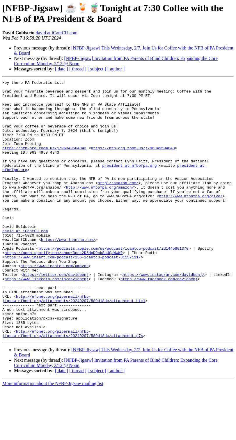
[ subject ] (97, 68)
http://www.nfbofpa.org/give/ (190, 219)
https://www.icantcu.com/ (68, 271)
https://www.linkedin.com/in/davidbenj (47, 319)
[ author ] (116, 68)
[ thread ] (77, 68)
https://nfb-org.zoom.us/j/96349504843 (44, 161)
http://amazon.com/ (118, 203)
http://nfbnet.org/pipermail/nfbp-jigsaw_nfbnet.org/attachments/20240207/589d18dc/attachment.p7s (72, 384)
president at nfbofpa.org (129, 182)
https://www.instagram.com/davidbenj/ (163, 313)
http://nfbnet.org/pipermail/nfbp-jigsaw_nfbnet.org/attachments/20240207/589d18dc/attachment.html (73, 342)
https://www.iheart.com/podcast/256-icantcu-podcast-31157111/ (73, 292)
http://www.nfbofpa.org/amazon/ (100, 209)
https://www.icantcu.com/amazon (54, 303)
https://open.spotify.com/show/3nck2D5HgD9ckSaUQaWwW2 (64, 287)
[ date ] (61, 68)
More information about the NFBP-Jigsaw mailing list (52, 434)
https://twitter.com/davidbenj (55, 313)
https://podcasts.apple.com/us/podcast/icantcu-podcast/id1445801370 (114, 282)
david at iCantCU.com (57, 32)
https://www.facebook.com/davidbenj (159, 319)
